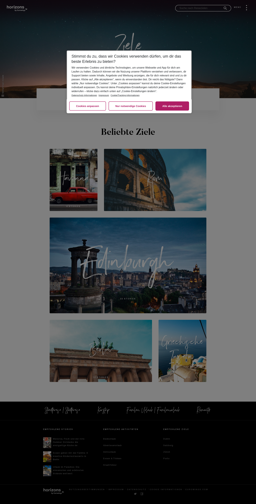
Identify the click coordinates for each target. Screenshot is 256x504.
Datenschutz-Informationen (84, 95)
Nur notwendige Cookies (130, 106)
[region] (129, 81)
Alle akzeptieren (172, 106)
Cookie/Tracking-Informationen (125, 95)
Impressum (104, 95)
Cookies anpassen (87, 106)
